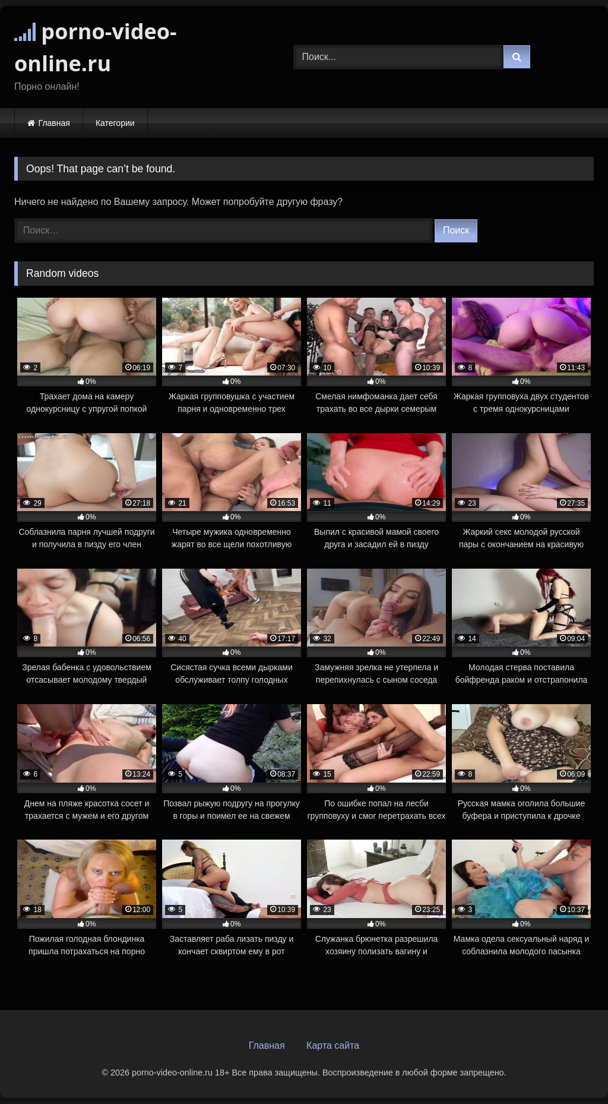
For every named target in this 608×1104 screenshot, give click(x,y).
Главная (54, 123)
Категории (115, 123)
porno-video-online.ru (95, 47)
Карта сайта (332, 1045)
